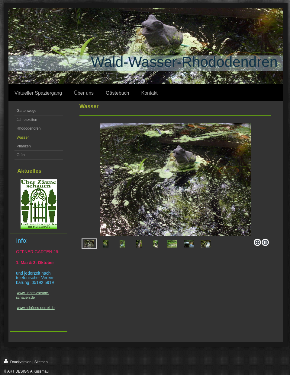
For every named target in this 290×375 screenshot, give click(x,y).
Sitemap (41, 362)
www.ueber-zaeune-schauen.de (32, 295)
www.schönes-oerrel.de (36, 308)
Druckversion (17, 361)
